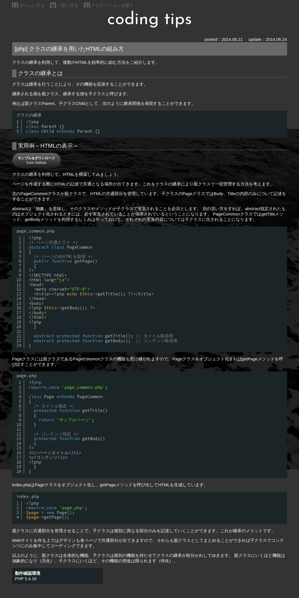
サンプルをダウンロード (36, 160)
